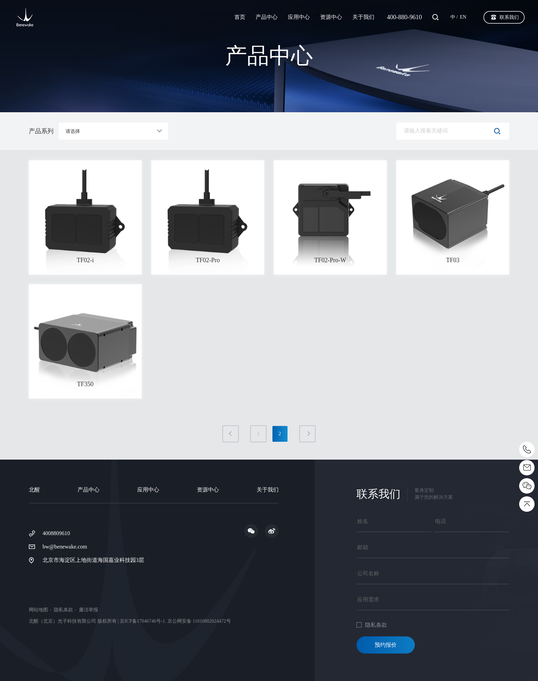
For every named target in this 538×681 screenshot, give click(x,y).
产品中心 (267, 17)
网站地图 (38, 610)
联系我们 (509, 17)
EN (463, 17)
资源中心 (331, 17)
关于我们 (363, 17)
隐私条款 (63, 610)
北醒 (34, 490)
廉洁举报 (88, 610)
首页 (239, 17)
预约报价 (386, 645)
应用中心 (299, 17)
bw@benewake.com (65, 547)
